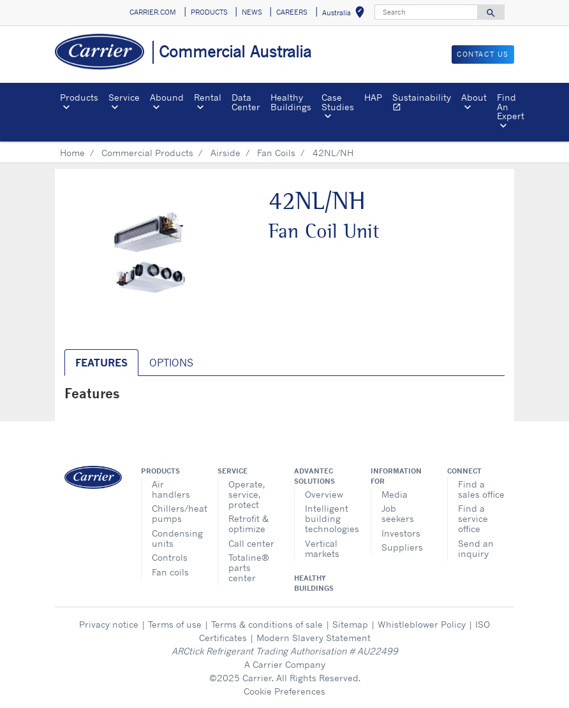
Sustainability (424, 103)
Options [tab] (171, 362)
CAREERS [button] (291, 12)
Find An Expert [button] (510, 106)
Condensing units (175, 538)
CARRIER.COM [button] (152, 12)
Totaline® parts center (248, 567)
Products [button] (79, 97)
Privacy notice (108, 624)
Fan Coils (276, 152)
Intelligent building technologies (328, 518)
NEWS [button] (252, 12)
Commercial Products (147, 152)
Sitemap (350, 624)
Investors (400, 533)
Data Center (246, 102)
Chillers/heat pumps (175, 513)
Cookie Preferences (284, 691)
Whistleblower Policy (422, 624)
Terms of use (175, 624)
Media (394, 494)
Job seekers (397, 513)
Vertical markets (322, 548)
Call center (251, 543)
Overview (324, 494)
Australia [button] (345, 14)
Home (72, 152)
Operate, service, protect (246, 494)
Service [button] (124, 97)
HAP (373, 97)
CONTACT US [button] (483, 54)
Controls (170, 557)
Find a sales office (481, 489)
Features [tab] (101, 362)
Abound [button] (167, 97)
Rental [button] (207, 97)
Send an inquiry (476, 548)
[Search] (426, 12)
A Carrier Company (284, 664)
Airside (225, 152)
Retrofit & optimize (248, 523)
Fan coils (170, 572)
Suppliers (402, 547)
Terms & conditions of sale (267, 624)
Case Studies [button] (337, 102)
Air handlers (171, 489)
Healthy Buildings (290, 102)
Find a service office (473, 518)
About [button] (474, 97)
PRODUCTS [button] (209, 12)
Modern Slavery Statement (313, 637)
